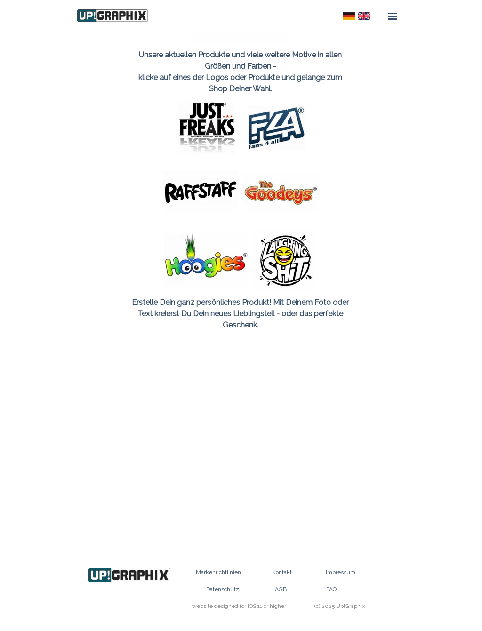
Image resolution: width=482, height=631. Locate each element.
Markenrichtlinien (218, 572)
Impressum (340, 572)
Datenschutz (222, 589)
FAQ (331, 589)
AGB (281, 589)
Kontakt (282, 572)
